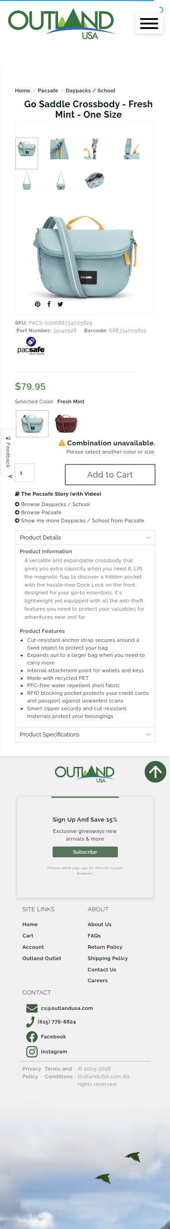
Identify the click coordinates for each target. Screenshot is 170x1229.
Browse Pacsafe (38, 512)
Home (22, 90)
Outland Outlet (42, 958)
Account (33, 947)
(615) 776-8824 (51, 1022)
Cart (28, 936)
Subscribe (85, 852)
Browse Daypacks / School (52, 504)
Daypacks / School (90, 90)
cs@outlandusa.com (59, 1008)
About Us (100, 924)
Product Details (40, 537)
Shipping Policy (108, 958)
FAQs (94, 936)
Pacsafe (48, 90)
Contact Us (102, 969)
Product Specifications (50, 734)
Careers (98, 980)
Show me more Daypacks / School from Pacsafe (80, 520)
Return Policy (105, 947)
